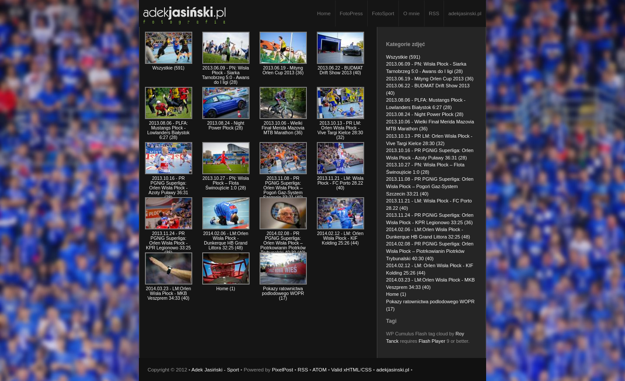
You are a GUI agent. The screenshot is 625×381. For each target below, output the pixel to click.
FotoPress (351, 13)
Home (323, 13)
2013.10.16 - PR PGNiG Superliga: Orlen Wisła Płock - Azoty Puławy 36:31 (168, 188)
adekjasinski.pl (464, 13)
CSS (366, 369)
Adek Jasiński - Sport (215, 369)
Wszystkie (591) (403, 57)
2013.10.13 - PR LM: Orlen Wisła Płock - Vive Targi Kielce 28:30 (340, 130)
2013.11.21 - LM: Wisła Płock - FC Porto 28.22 (340, 183)
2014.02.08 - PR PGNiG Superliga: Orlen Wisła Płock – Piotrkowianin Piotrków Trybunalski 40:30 (283, 243)
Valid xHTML (345, 369)
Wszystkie (168, 68)
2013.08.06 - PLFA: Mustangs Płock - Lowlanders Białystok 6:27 (168, 130)
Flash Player (431, 341)
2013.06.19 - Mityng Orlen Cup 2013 (283, 70)
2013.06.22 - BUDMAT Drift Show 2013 (340, 70)
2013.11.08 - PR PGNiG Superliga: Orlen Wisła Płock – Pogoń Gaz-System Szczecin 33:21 (283, 188)
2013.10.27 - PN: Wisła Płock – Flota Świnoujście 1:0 (226, 183)
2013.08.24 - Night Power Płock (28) (425, 114)
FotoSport (383, 13)
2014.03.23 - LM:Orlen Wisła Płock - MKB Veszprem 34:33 (168, 293)
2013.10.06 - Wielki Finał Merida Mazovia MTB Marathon (283, 128)
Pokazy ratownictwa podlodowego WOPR (283, 293)
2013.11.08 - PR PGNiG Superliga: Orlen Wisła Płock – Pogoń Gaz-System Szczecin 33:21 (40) (430, 186)
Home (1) (396, 294)
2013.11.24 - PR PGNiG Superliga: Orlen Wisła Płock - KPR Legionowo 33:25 (168, 243)
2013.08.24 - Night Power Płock (225, 125)
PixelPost (282, 369)
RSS (434, 13)
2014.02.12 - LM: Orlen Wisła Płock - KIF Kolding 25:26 (340, 238)
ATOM (319, 369)
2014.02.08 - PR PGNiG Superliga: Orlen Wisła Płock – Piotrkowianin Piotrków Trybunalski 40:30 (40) (430, 251)
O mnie (411, 13)
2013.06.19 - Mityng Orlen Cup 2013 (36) (430, 78)
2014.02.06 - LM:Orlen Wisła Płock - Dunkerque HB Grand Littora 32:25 (225, 240)
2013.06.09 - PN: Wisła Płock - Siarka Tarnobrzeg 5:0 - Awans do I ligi (226, 75)
